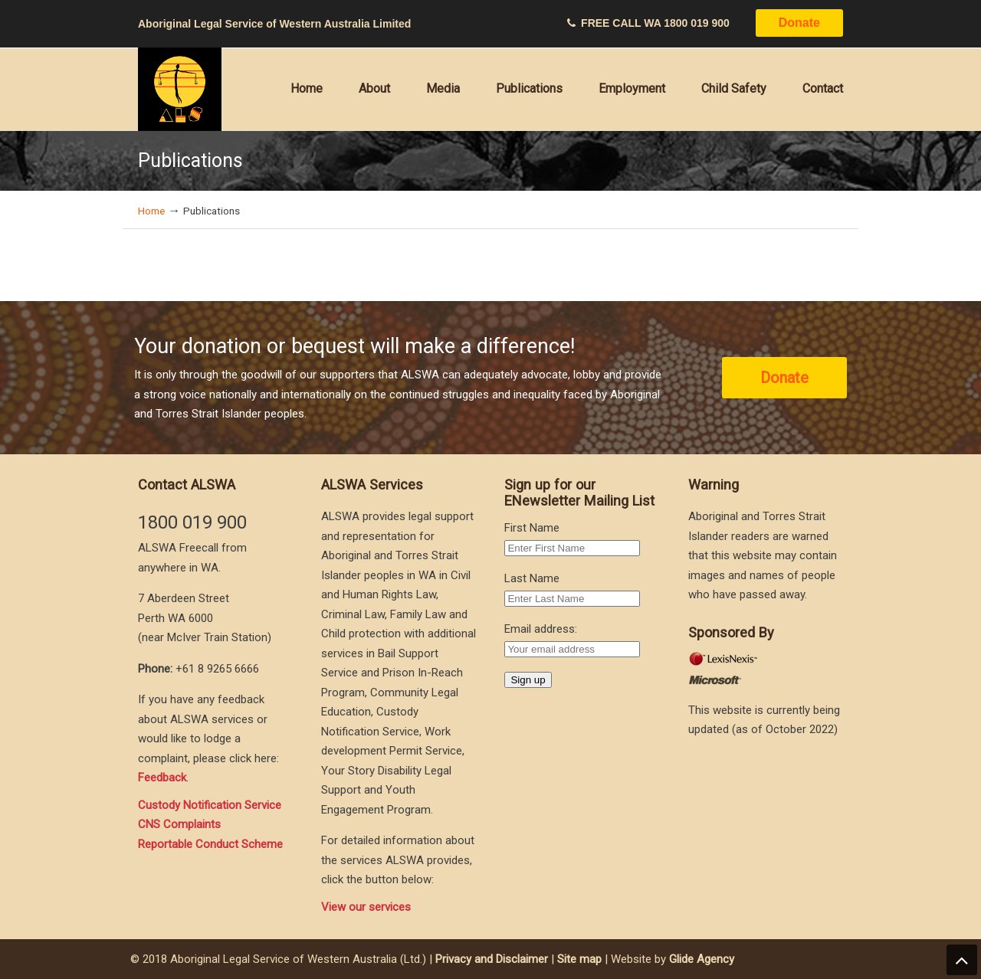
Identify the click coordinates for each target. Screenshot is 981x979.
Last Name (531, 578)
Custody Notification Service (209, 805)
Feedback (162, 777)
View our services (366, 907)
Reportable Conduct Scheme (210, 844)
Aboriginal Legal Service (180, 89)
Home (151, 211)
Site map (579, 959)
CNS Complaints (179, 824)
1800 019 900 (697, 23)
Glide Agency (701, 959)
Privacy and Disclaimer (491, 959)
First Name (531, 528)
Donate (799, 22)
